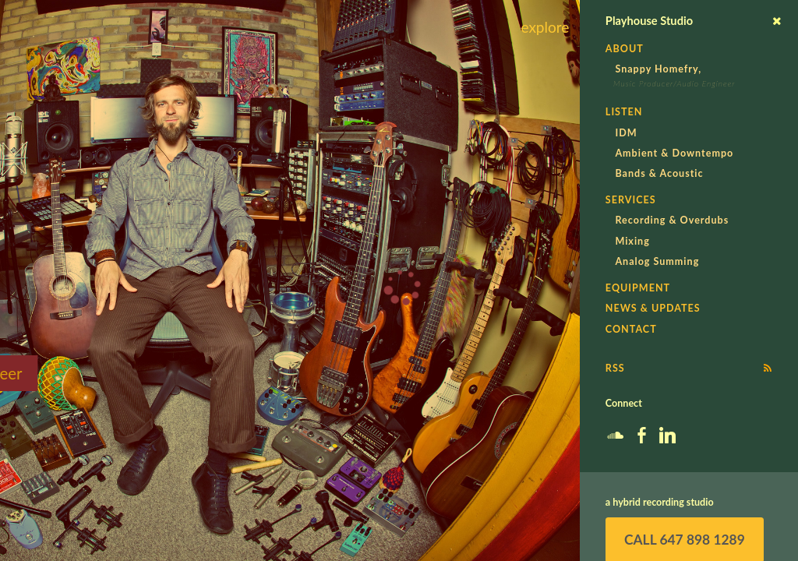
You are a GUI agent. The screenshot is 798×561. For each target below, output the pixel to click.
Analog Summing (657, 261)
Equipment (638, 288)
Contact (631, 329)
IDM (626, 133)
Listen (624, 112)
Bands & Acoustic (659, 173)
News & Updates (653, 308)
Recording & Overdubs (672, 220)
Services (631, 200)
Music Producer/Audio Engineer (674, 83)
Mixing (632, 241)
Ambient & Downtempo (674, 153)
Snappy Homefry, (658, 69)
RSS (615, 368)
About (625, 49)
